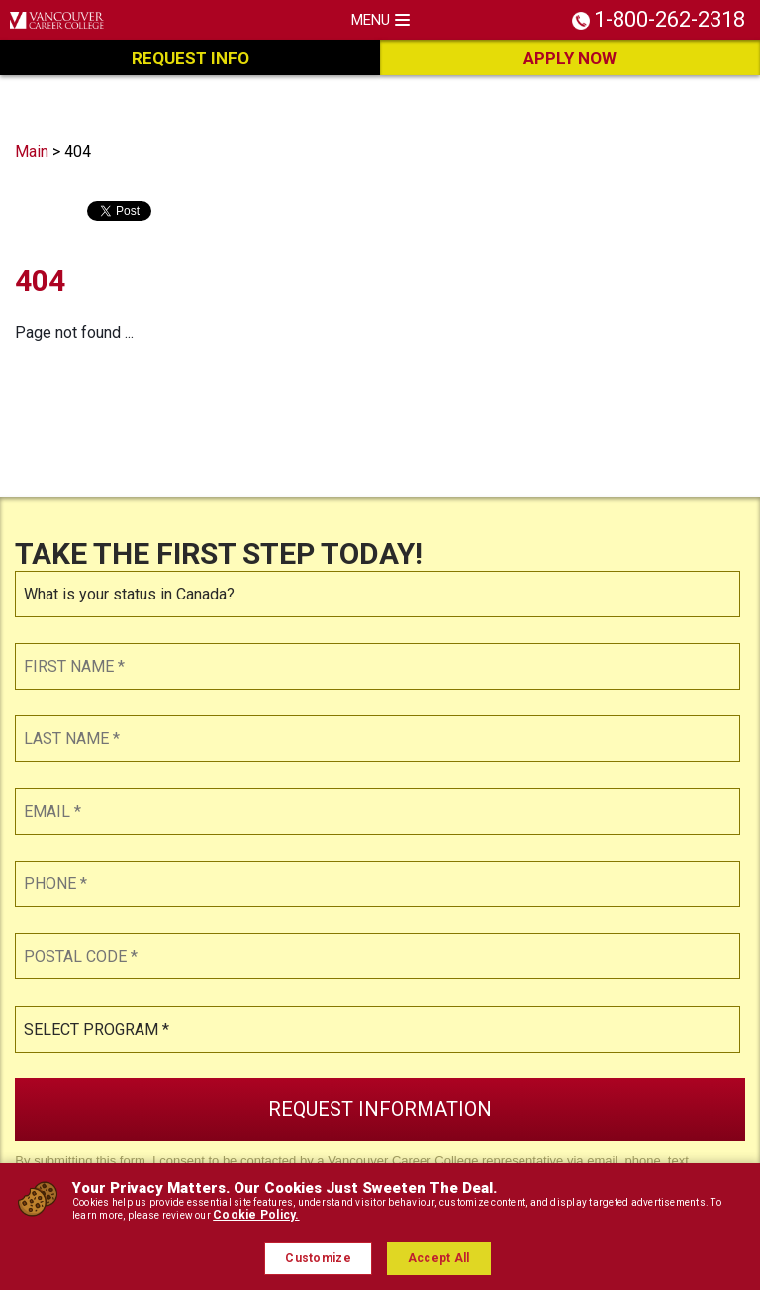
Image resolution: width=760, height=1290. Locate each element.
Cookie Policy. (256, 1215)
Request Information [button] (380, 1109)
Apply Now (570, 58)
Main (31, 151)
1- (669, 18)
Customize (318, 1258)
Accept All (439, 1258)
